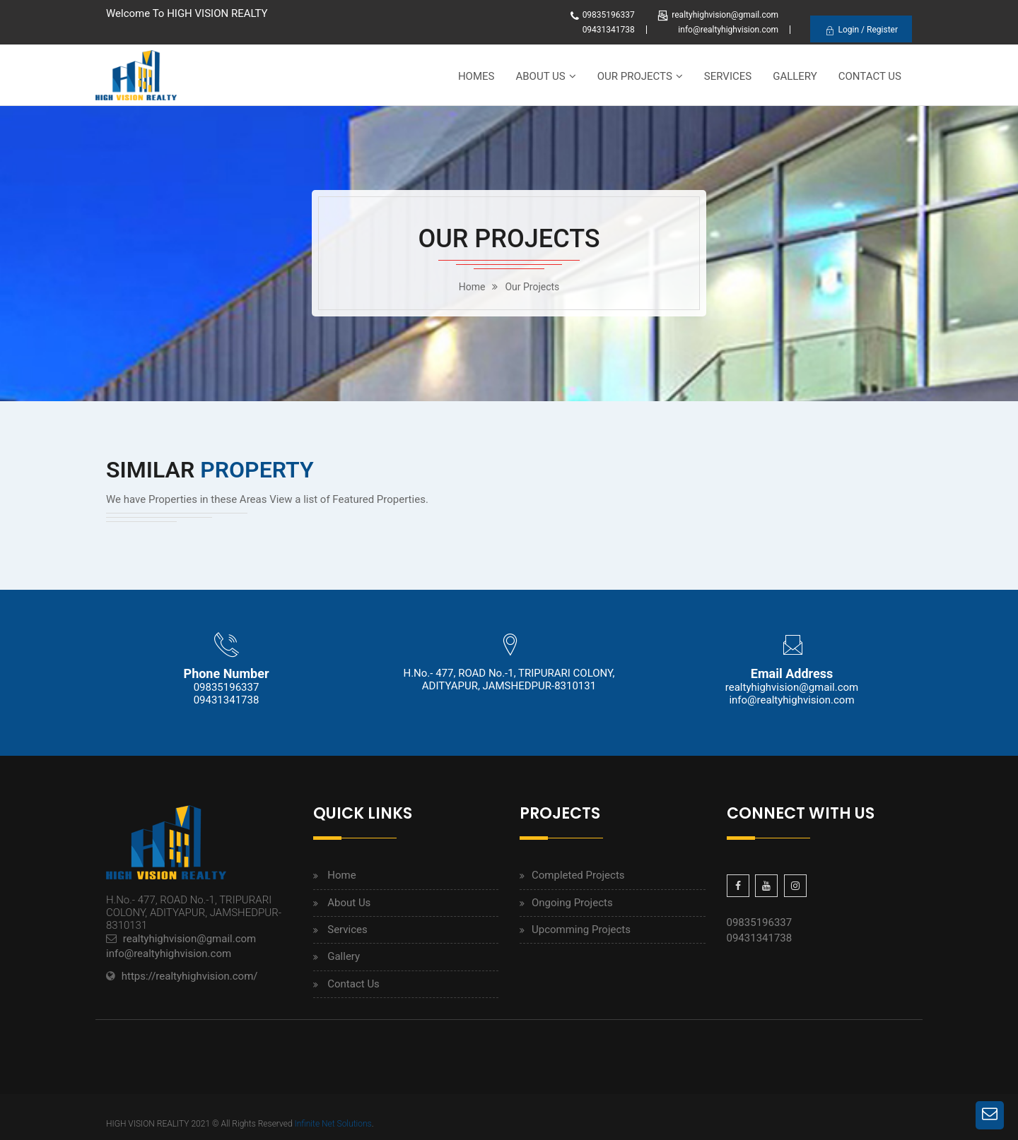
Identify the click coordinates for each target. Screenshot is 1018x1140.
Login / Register (861, 30)
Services (727, 76)
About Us (540, 76)
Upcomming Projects (581, 929)
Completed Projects (578, 875)
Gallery (795, 76)
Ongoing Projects (572, 902)
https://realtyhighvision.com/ (190, 976)
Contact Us (869, 76)
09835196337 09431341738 (226, 693)
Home (341, 875)
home (472, 286)
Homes (476, 76)
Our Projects (634, 76)
